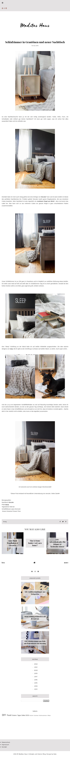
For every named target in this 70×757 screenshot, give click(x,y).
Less (3, 563)
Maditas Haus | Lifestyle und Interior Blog (32, 754)
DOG (27, 715)
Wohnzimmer (43, 715)
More (66, 563)
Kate (55, 754)
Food (9, 715)
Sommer (36, 715)
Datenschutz (6, 742)
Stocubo (43, 197)
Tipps (19, 715)
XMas (49, 715)
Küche (31, 715)
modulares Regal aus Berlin (45, 201)
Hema (7, 504)
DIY (4, 715)
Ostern (14, 715)
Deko (23, 715)
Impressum (5, 745)
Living (5, 522)
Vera (11, 349)
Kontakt (4, 747)
